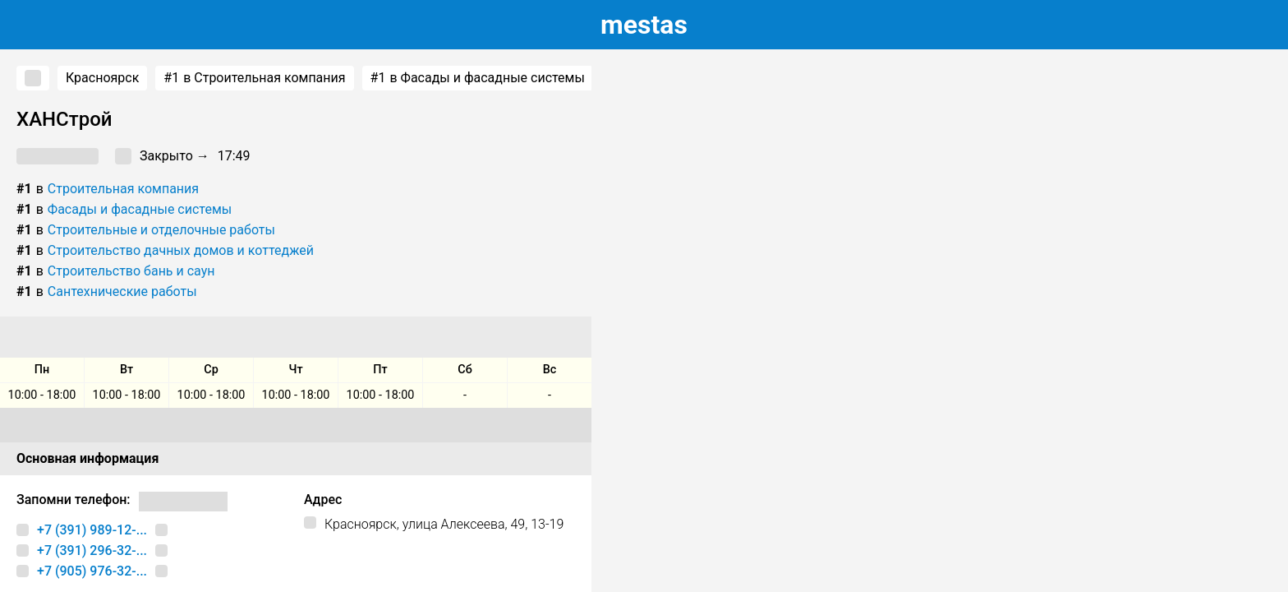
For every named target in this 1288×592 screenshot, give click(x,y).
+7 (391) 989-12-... (92, 530)
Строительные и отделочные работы (161, 230)
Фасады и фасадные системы (140, 209)
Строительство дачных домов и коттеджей (181, 250)
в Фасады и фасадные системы (477, 78)
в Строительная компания (254, 78)
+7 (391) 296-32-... (92, 550)
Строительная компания (123, 189)
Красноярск (102, 78)
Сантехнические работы (122, 291)
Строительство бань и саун (131, 271)
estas (644, 24)
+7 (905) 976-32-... (92, 571)
